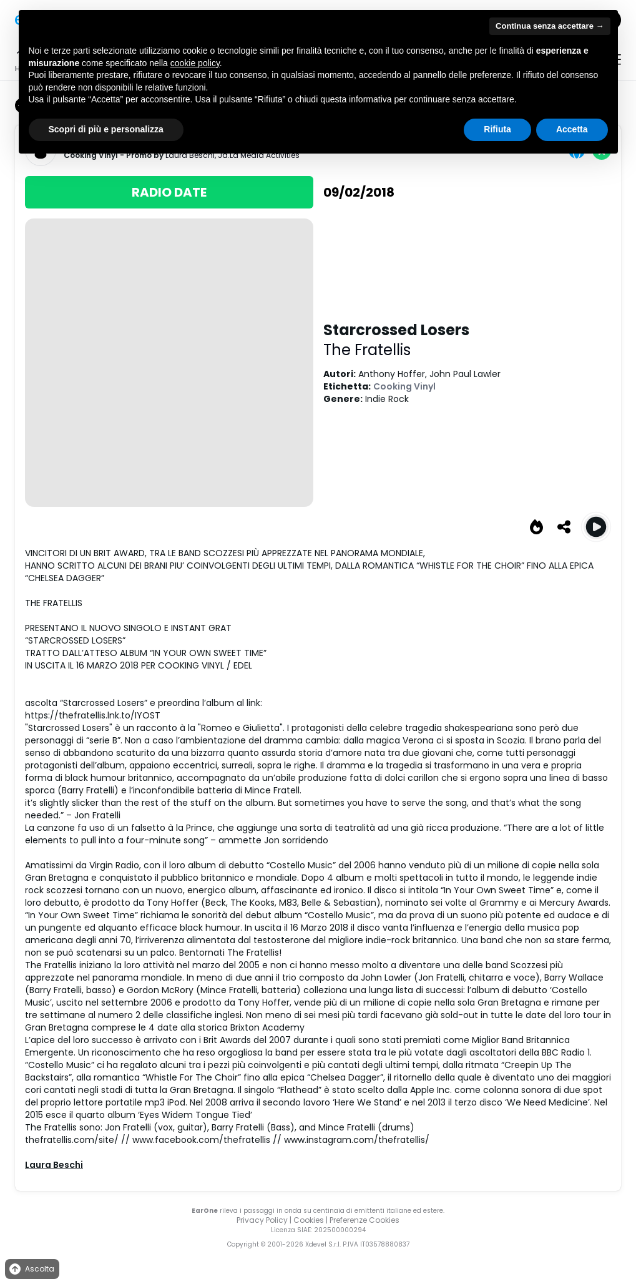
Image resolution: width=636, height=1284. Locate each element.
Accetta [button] (572, 129)
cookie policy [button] (195, 63)
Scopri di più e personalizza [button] (106, 129)
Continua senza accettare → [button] (550, 26)
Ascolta (30, 1269)
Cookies (308, 1220)
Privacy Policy (262, 1220)
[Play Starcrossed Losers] (596, 526)
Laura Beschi (54, 1165)
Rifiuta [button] (497, 129)
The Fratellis (367, 350)
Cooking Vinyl (404, 386)
